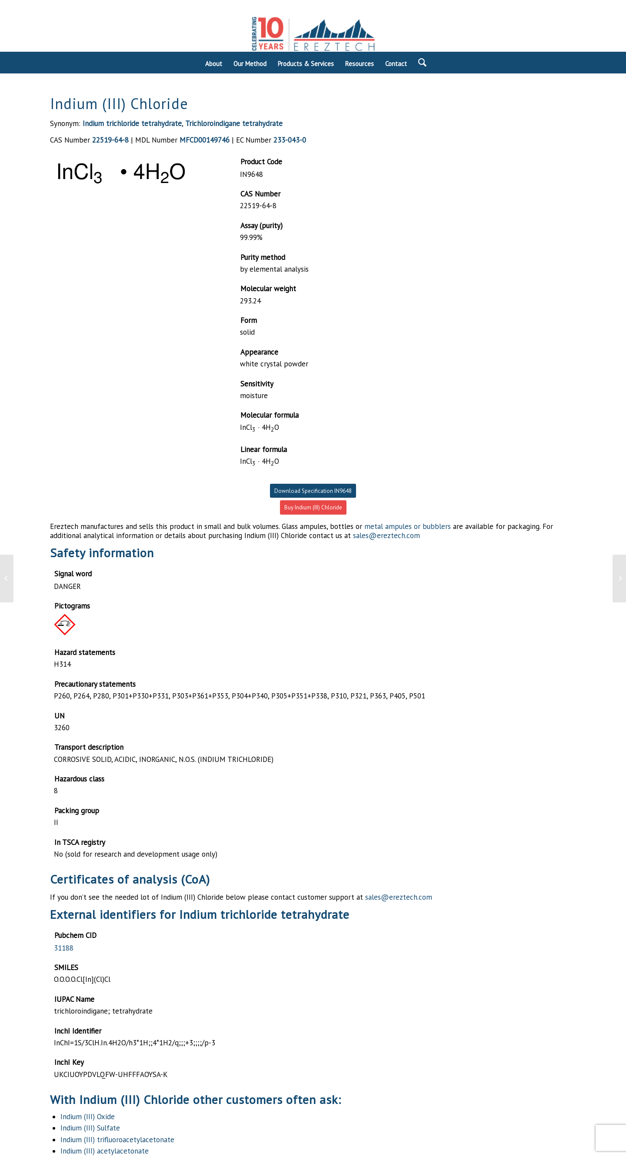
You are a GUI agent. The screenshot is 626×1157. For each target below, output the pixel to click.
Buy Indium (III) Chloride (313, 507)
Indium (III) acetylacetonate (104, 1151)
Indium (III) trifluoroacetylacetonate (117, 1139)
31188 (63, 948)
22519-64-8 (110, 140)
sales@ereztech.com (386, 535)
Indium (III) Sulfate (90, 1128)
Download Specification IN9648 (313, 491)
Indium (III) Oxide (87, 1116)
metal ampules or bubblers (407, 526)
